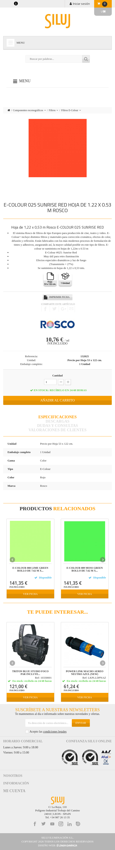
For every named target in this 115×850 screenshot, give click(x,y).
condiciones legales (54, 731)
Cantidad (57, 375)
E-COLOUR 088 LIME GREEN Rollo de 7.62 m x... (30, 569)
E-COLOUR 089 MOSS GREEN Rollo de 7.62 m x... (85, 569)
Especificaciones (57, 417)
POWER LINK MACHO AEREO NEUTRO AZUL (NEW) (84, 673)
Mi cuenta (14, 791)
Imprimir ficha (59, 297)
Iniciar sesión (81, 3)
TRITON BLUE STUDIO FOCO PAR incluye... (30, 673)
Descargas (57, 421)
